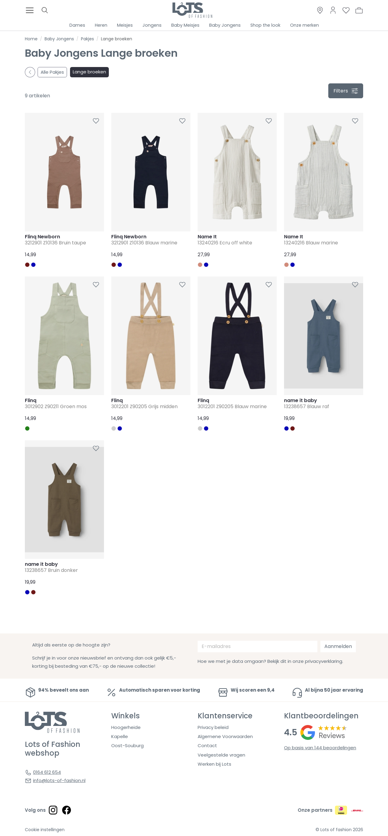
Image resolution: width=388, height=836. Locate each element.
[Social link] (53, 810)
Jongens (152, 25)
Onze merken (304, 25)
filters (345, 91)
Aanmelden (338, 646)
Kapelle (119, 736)
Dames (77, 25)
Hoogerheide (126, 727)
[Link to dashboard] (333, 10)
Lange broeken (89, 72)
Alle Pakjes (52, 72)
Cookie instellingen (45, 830)
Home (31, 39)
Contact (207, 745)
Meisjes (125, 25)
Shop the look (265, 25)
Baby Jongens (225, 25)
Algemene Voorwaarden (225, 736)
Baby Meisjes (185, 25)
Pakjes (87, 39)
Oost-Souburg (127, 745)
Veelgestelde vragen (221, 755)
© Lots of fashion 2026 (339, 830)
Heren (101, 25)
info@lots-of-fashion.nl (59, 780)
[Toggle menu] (31, 10)
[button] (359, 10)
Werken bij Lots (214, 764)
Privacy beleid (213, 727)
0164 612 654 (47, 772)
